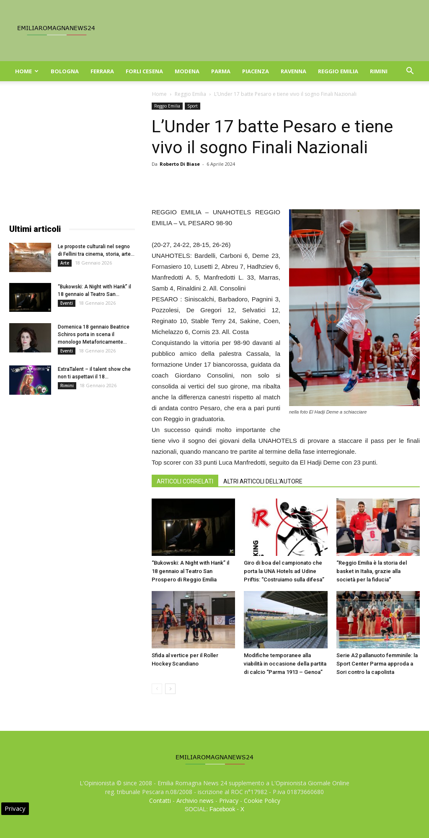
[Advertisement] (72, 155)
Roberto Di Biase (180, 164)
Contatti (160, 801)
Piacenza (255, 71)
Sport (192, 106)
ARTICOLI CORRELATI (185, 481)
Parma (220, 71)
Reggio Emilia (338, 71)
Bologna (65, 71)
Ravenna (293, 71)
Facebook (222, 809)
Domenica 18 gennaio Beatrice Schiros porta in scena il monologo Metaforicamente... (93, 334)
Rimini (379, 71)
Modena (187, 71)
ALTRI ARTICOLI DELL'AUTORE (262, 481)
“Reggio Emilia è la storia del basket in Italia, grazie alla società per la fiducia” (371, 571)
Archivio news (195, 801)
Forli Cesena (144, 71)
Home (27, 71)
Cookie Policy (262, 801)
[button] (410, 72)
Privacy (228, 801)
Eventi (66, 303)
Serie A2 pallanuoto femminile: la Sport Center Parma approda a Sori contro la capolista (377, 663)
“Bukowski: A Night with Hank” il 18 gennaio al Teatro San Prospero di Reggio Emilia (190, 571)
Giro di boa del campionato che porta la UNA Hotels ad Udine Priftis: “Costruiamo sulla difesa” (284, 571)
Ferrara (102, 71)
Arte (64, 263)
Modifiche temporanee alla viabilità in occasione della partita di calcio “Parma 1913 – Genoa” (285, 663)
